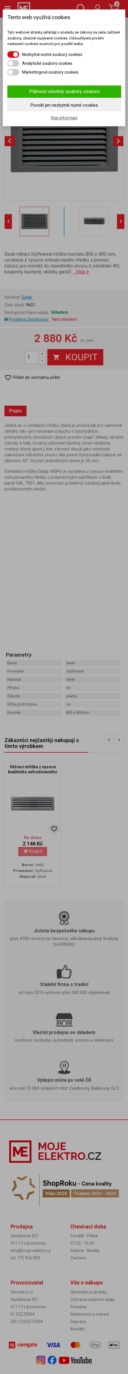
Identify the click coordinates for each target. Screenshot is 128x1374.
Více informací (64, 117)
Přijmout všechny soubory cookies (64, 91)
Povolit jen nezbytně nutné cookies (64, 105)
